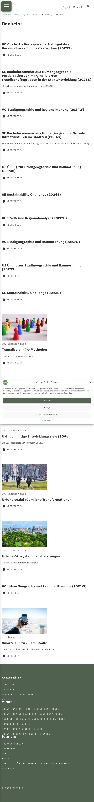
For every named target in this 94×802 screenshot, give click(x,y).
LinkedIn (8, 768)
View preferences (47, 414)
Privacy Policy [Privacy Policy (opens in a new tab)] (46, 420)
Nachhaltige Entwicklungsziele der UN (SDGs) (34, 719)
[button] (90, 382)
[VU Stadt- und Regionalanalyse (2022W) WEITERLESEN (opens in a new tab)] (47, 221)
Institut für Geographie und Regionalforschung (36, 763)
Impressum (8, 748)
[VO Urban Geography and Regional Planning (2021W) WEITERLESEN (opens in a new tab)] (47, 589)
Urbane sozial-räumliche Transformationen (32, 714)
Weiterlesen (14, 55)
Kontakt (7, 758)
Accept (47, 400)
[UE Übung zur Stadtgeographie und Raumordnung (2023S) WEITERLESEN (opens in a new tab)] (47, 270)
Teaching (8, 684)
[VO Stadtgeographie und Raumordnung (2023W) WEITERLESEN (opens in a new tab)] (47, 245)
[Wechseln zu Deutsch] (78, 7)
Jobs (5, 753)
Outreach (8, 689)
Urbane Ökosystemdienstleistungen (26, 734)
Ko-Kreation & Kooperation (21, 694)
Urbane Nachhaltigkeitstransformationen (30, 709)
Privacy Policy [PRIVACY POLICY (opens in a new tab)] (12, 743)
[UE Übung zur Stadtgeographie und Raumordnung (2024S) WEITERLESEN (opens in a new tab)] (47, 172)
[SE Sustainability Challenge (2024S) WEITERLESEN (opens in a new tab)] (47, 197)
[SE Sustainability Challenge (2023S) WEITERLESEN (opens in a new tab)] (47, 296)
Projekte (8, 699)
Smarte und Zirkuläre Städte (22, 729)
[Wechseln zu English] (66, 7)
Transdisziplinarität (17, 724)
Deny (47, 407)
